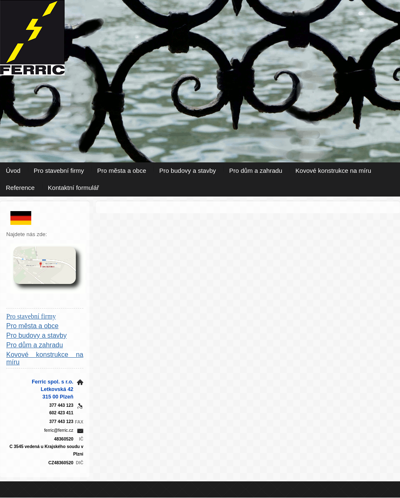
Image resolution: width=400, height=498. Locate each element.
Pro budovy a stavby (187, 170)
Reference (20, 187)
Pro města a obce (121, 170)
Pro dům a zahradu (255, 170)
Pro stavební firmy (59, 170)
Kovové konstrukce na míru (333, 170)
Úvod (13, 170)
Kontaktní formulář (73, 187)
